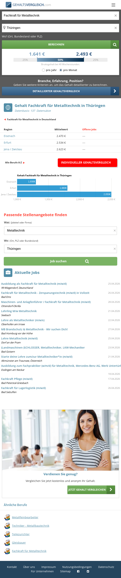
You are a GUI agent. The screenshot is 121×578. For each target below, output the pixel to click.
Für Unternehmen (42, 571)
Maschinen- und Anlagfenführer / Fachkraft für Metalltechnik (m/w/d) (46, 302)
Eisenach (9, 136)
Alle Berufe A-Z (13, 162)
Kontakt (12, 567)
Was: (18, 222)
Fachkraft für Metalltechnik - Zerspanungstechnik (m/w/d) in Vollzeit (45, 293)
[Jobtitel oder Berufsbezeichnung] (60, 15)
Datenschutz (106, 567)
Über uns (29, 567)
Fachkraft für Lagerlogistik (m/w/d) (23, 388)
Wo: (21, 240)
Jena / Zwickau (13, 149)
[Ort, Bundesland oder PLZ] (60, 28)
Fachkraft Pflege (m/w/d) (16, 379)
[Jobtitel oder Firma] (60, 230)
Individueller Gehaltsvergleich (86, 162)
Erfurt (7, 142)
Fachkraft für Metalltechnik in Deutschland (31, 119)
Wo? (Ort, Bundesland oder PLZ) (22, 36)
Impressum (48, 567)
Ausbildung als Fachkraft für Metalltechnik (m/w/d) (34, 283)
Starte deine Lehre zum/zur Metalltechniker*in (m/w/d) (36, 356)
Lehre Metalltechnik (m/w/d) (19, 338)
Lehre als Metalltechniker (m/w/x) (22, 320)
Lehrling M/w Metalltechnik (19, 311)
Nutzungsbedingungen (77, 567)
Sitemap (65, 571)
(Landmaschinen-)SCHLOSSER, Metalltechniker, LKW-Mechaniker (43, 347)
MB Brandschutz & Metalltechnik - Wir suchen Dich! (34, 329)
